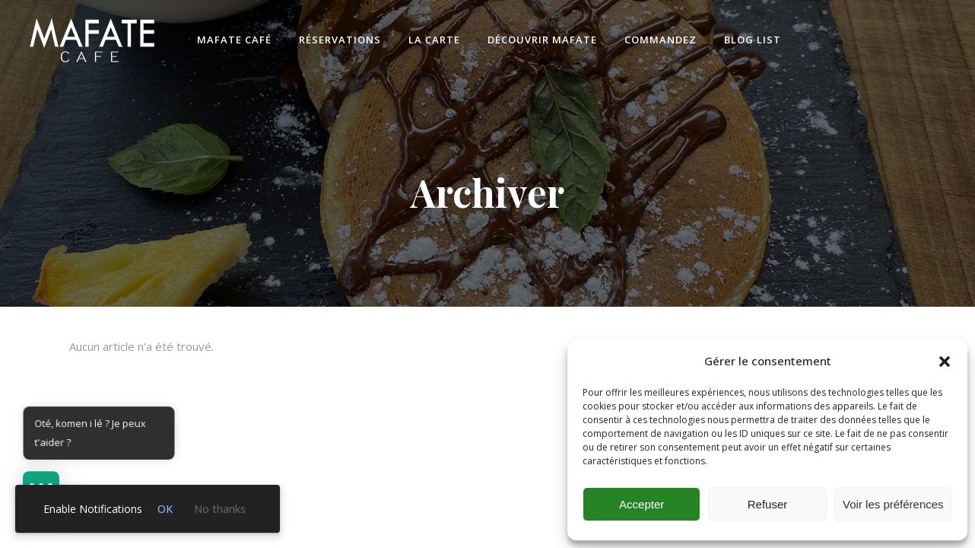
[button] (944, 361)
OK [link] (165, 509)
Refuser (768, 504)
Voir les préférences (893, 504)
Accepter (641, 504)
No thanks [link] (220, 509)
